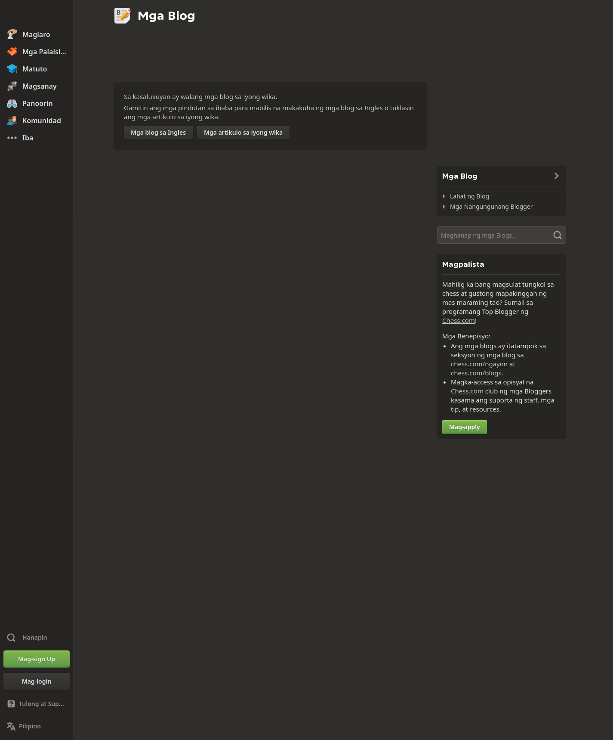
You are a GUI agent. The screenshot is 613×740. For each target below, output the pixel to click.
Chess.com (458, 320)
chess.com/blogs (476, 372)
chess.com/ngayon (479, 363)
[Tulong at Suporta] (36, 703)
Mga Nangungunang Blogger (491, 206)
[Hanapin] (501, 235)
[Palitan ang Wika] (36, 726)
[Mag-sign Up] (36, 659)
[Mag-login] (36, 681)
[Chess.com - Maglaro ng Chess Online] (36, 14)
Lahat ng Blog (469, 196)
